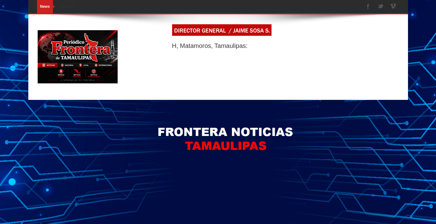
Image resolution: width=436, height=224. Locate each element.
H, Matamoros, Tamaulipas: (210, 45)
